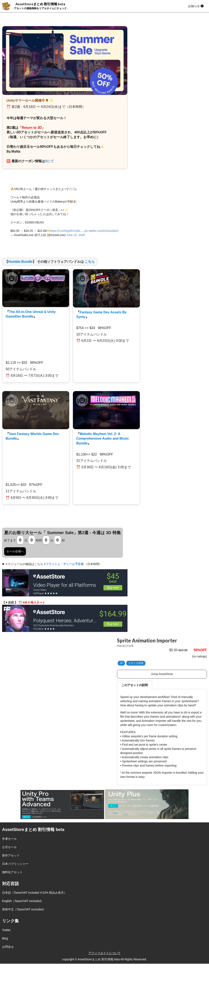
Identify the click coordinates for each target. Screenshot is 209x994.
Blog (5, 938)
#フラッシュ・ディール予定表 (64, 564)
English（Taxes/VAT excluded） (23, 901)
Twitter (6, 930)
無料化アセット (12, 872)
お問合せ (8, 946)
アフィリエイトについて (104, 953)
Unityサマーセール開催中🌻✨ (29, 100)
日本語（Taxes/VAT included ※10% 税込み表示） (34, 892)
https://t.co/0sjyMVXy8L (65, 230)
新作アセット (11, 855)
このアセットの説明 (134, 685)
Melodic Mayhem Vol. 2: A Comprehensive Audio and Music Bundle (102, 438)
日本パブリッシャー (15, 863)
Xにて (49, 161)
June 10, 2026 (75, 235)
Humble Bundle (20, 261)
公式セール (9, 847)
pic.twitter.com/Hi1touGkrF (101, 230)
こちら (90, 261)
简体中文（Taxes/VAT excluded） (24, 909)
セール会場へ (15, 551)
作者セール (9, 838)
